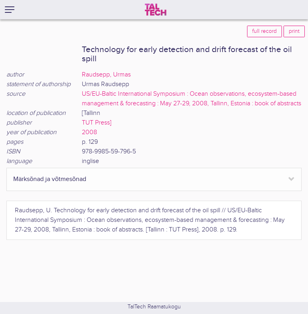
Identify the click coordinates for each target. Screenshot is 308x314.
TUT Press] (96, 123)
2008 (89, 132)
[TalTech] (155, 9)
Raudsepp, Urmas (106, 74)
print (294, 31)
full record (264, 31)
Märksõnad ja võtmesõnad (49, 179)
